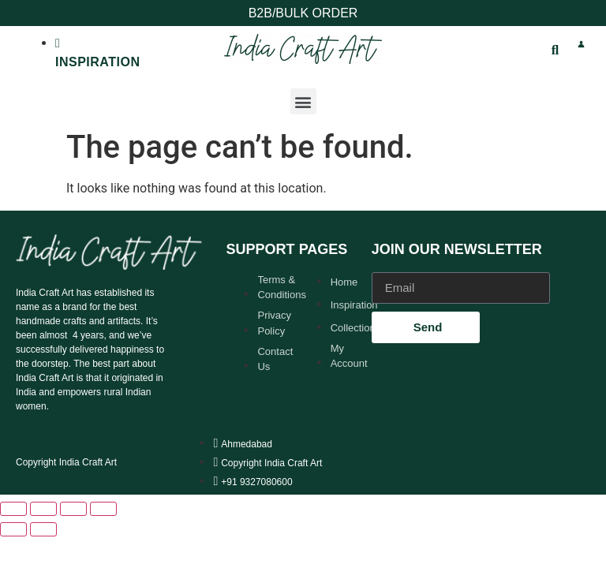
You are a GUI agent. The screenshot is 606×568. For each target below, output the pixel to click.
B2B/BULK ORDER (303, 13)
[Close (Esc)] (103, 509)
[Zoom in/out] (13, 509)
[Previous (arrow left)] (13, 529)
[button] (303, 101)
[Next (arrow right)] (43, 529)
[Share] (73, 509)
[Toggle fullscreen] (43, 509)
